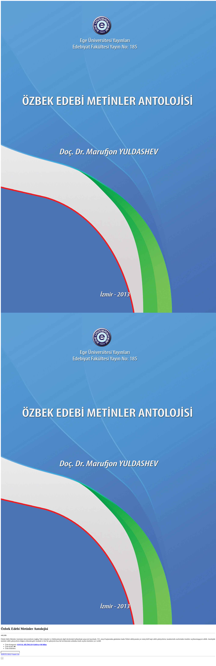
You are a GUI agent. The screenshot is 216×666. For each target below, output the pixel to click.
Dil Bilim (43, 644)
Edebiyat (36, 644)
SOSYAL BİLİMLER (25, 644)
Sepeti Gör (15, 654)
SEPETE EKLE (6, 654)
